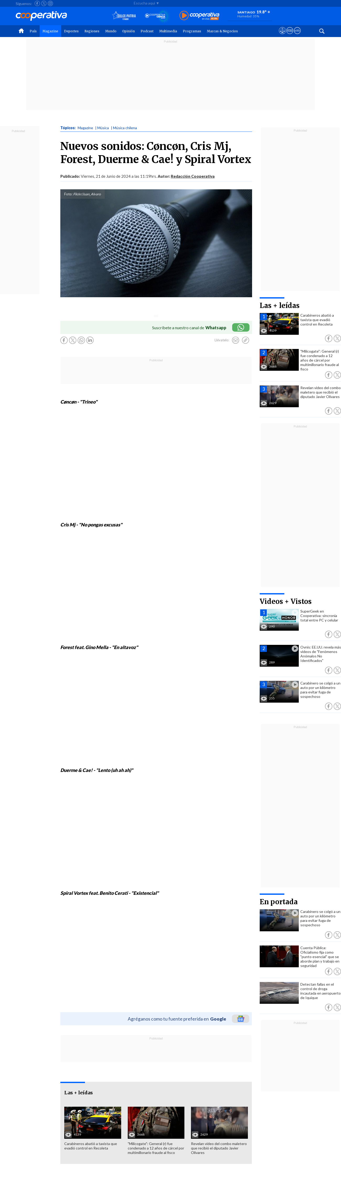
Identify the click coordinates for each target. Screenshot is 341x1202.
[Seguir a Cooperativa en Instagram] (50, 3)
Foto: (68, 194)
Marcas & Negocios (222, 31)
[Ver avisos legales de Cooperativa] (282, 35)
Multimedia (168, 31)
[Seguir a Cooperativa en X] (43, 3)
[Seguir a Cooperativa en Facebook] (37, 3)
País (33, 31)
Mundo (110, 31)
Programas (192, 31)
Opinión (128, 31)
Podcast (147, 31)
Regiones (91, 31)
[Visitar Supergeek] (297, 35)
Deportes (71, 31)
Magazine (50, 31)
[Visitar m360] (289, 35)
